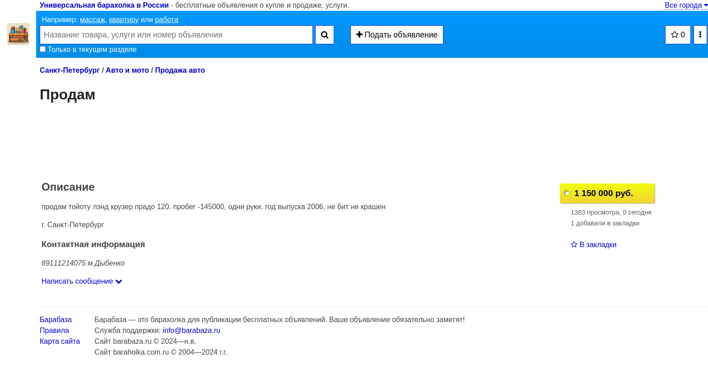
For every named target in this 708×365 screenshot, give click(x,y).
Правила (54, 330)
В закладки (593, 244)
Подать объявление (397, 34)
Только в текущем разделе (88, 49)
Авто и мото (127, 70)
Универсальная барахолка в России (104, 5)
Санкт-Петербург (70, 70)
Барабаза (56, 319)
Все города (686, 5)
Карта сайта (60, 341)
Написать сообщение (82, 281)
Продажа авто (180, 70)
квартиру (124, 19)
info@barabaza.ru (191, 330)
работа (166, 19)
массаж (92, 19)
